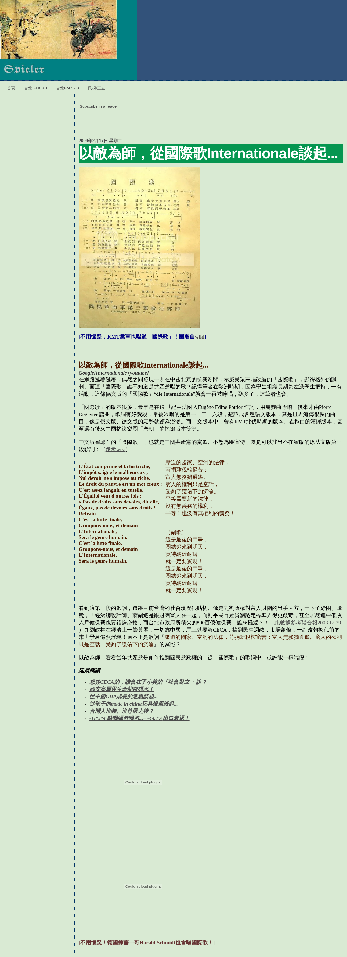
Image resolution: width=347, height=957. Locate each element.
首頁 (11, 88)
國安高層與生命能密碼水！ (121, 689)
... (156, 696)
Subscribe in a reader (99, 106)
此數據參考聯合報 (295, 622)
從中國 (97, 696)
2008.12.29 (329, 622)
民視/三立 (96, 88)
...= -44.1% (150, 718)
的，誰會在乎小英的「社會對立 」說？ (160, 682)
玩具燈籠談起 (158, 704)
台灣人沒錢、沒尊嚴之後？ (121, 711)
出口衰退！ (176, 718)
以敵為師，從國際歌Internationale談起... (208, 153)
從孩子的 (100, 704)
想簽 (94, 682)
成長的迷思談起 (135, 696)
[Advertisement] (176, 122)
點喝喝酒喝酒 (123, 718)
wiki (200, 337)
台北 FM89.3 (35, 88)
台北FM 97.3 (67, 88)
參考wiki (116, 449)
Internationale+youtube (121, 373)
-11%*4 (98, 718)
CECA (107, 682)
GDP (111, 696)
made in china (126, 704)
